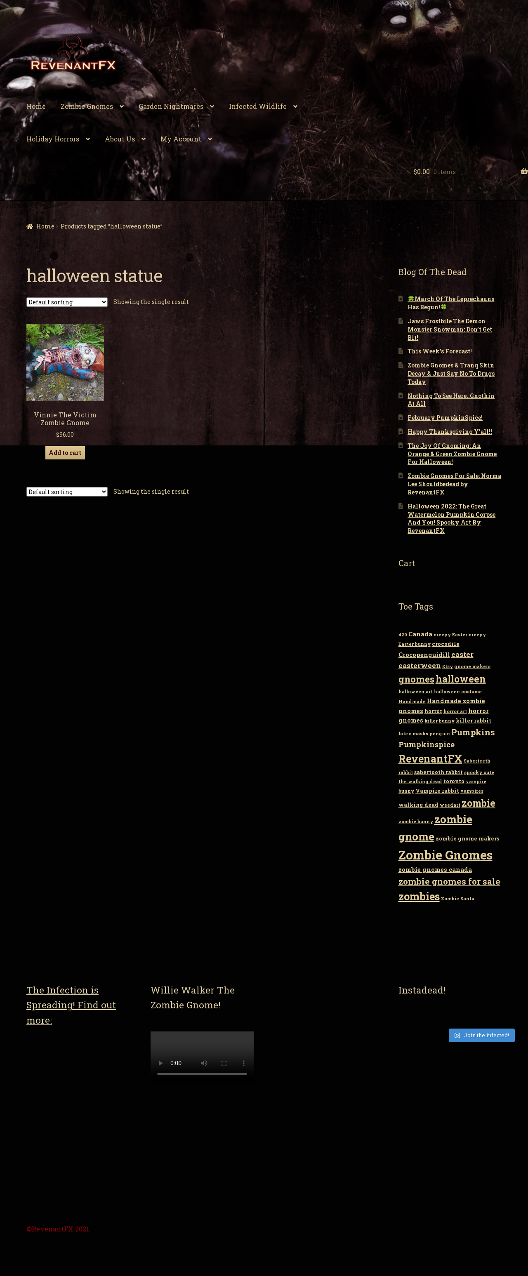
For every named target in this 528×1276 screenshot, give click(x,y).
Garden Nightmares (171, 106)
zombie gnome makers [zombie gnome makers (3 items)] (467, 838)
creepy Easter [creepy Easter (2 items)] (450, 635)
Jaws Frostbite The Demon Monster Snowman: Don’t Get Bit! (450, 329)
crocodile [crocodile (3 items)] (446, 643)
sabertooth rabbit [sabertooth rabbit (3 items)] (438, 772)
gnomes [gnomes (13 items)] (416, 679)
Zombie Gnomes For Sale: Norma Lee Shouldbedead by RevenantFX (454, 484)
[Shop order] (67, 302)
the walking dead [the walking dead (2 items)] (420, 781)
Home (36, 106)
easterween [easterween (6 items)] (419, 665)
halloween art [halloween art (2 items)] (415, 692)
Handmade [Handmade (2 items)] (412, 701)
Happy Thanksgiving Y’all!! (450, 432)
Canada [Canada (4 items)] (420, 634)
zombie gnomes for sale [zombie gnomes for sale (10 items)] (449, 881)
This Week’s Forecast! (440, 351)
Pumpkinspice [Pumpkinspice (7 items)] (426, 744)
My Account (180, 138)
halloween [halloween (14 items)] (461, 679)
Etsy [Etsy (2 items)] (447, 666)
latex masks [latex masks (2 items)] (413, 734)
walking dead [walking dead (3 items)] (418, 804)
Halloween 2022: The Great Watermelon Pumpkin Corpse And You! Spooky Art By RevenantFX (451, 518)
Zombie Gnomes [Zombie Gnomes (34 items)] (445, 855)
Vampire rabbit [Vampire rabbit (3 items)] (437, 790)
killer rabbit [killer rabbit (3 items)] (473, 720)
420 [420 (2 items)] (402, 635)
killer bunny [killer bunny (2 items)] (439, 721)
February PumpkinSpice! (445, 417)
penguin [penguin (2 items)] (439, 734)
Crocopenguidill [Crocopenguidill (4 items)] (424, 655)
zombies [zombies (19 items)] (419, 896)
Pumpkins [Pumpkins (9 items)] (473, 732)
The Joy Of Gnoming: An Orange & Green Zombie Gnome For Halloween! (452, 454)
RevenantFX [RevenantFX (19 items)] (430, 758)
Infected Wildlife (258, 106)
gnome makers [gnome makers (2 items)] (472, 666)
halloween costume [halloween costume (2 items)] (458, 692)
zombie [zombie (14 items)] (478, 803)
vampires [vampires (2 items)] (471, 791)
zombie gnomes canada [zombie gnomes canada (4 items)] (435, 869)
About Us (120, 138)
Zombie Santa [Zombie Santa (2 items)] (457, 899)
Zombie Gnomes (87, 106)
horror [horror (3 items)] (433, 711)
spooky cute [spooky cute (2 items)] (479, 772)
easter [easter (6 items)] (462, 654)
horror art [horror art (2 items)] (455, 711)
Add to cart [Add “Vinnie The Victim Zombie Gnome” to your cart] (65, 453)
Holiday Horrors (52, 138)
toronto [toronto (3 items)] (453, 781)
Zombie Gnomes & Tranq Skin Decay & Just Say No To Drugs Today (451, 373)
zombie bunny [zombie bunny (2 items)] (415, 821)
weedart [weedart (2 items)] (450, 805)
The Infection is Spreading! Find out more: (71, 1005)
